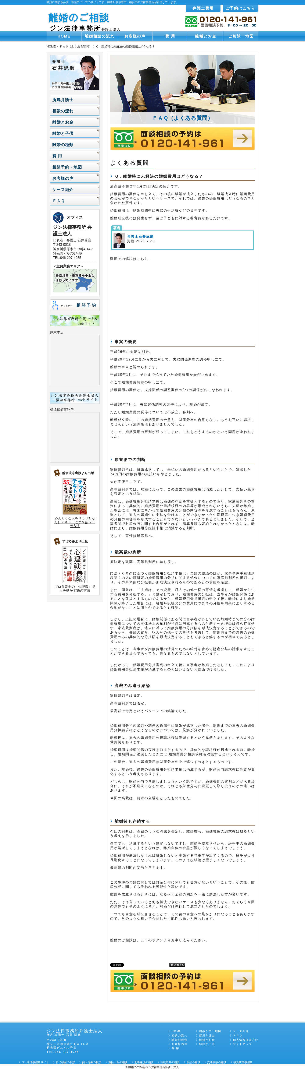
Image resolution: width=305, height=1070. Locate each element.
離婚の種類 (62, 144)
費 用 (170, 36)
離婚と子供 (62, 133)
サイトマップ (242, 1044)
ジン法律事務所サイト (35, 1062)
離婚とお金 (205, 36)
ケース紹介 (62, 189)
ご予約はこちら (240, 8)
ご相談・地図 (241, 36)
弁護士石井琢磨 (140, 236)
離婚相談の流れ (99, 36)
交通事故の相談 (216, 1062)
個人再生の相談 (91, 1062)
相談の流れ (62, 111)
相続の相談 (193, 1062)
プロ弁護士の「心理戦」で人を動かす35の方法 (74, 588)
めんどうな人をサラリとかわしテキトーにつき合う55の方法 (74, 522)
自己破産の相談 (65, 1062)
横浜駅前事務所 (62, 410)
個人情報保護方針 (245, 1039)
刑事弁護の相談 (144, 1062)
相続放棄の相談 (170, 1062)
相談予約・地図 (67, 167)
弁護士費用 (203, 8)
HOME (64, 36)
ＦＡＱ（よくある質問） (76, 46)
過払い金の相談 (118, 1062)
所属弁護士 (62, 100)
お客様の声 (135, 36)
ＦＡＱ (58, 201)
